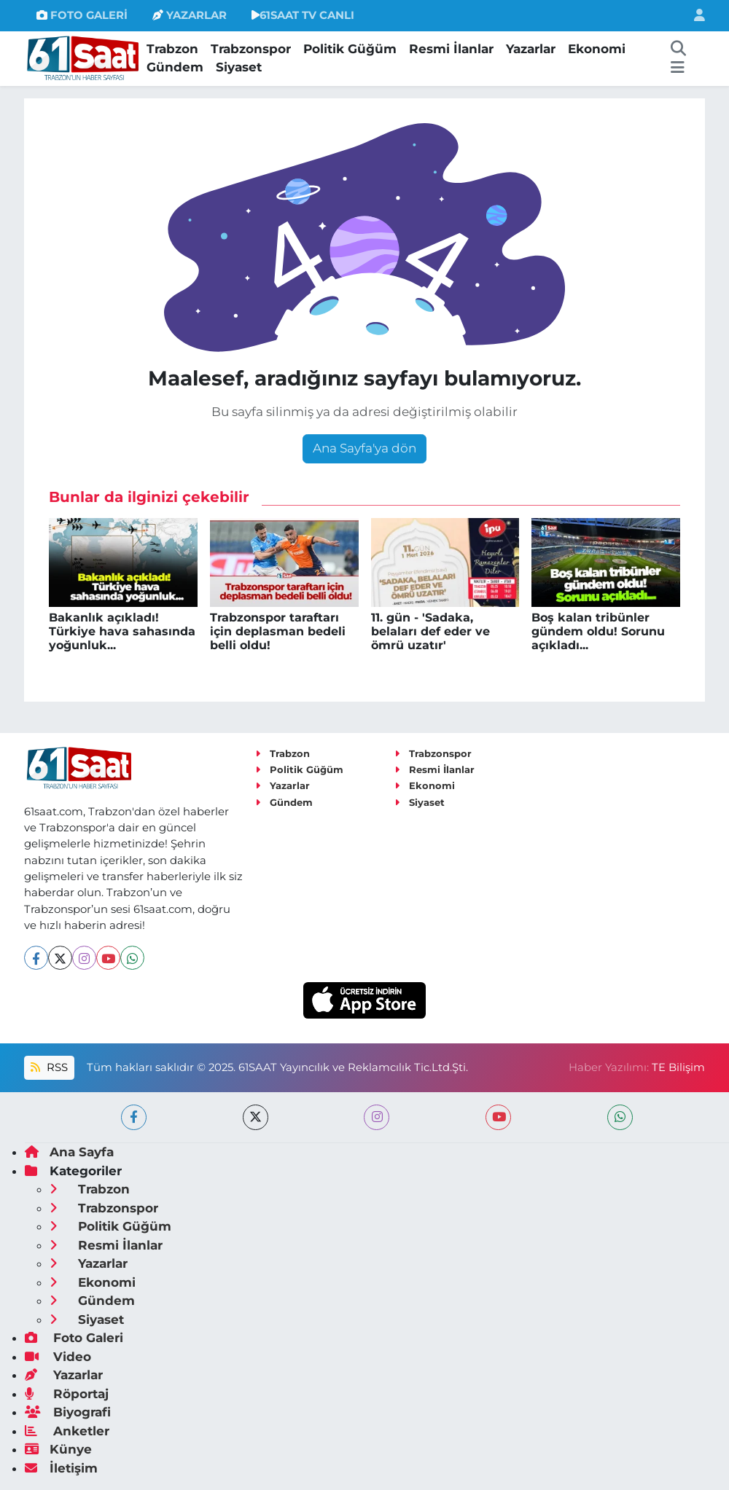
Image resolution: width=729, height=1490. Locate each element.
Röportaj (67, 1394)
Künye (58, 1449)
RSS (49, 1067)
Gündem (175, 67)
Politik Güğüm (350, 49)
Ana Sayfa (69, 1152)
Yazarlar (530, 49)
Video (58, 1356)
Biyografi (68, 1412)
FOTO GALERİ (82, 15)
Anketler (67, 1431)
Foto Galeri (74, 1337)
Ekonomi (596, 49)
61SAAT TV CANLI (303, 15)
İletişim (61, 1468)
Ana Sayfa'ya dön (364, 448)
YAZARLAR (189, 15)
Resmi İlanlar (451, 49)
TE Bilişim (678, 1067)
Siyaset (239, 67)
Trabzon (172, 49)
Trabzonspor (251, 49)
